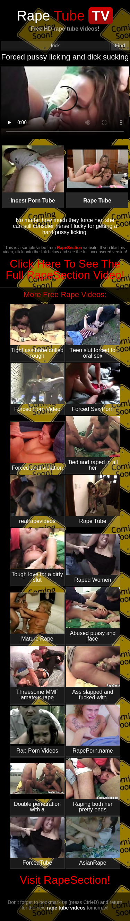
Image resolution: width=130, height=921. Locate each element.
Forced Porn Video (37, 387)
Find (120, 45)
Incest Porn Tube (33, 174)
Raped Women (93, 558)
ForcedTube (37, 841)
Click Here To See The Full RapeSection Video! (65, 269)
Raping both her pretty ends (93, 785)
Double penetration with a (37, 785)
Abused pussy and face (93, 614)
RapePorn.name (93, 729)
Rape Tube (97, 174)
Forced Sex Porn (93, 387)
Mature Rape (37, 617)
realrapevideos (37, 499)
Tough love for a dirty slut (37, 555)
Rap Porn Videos (37, 729)
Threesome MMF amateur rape (37, 673)
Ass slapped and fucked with (93, 673)
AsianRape (93, 841)
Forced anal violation (37, 446)
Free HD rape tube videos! (65, 29)
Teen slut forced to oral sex (93, 331)
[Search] (55, 45)
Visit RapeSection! (65, 880)
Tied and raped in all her (93, 443)
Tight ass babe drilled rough (37, 331)
